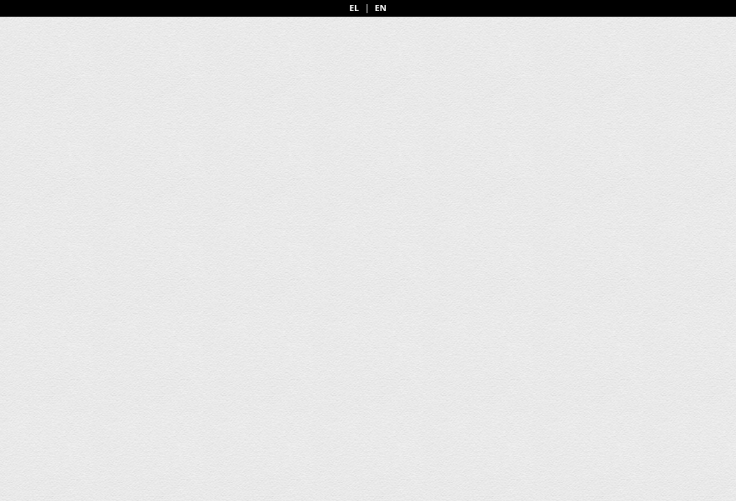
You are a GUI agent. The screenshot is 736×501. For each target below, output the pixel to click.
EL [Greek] (354, 8)
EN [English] (380, 8)
